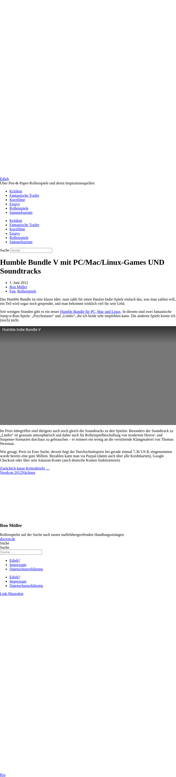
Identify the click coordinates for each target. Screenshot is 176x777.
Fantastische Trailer (24, 195)
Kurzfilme (17, 200)
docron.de (7, 539)
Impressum (17, 565)
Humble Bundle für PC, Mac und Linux (90, 312)
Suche (4, 250)
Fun (12, 291)
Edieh (4, 179)
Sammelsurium (20, 212)
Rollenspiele (18, 208)
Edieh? (14, 560)
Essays (14, 204)
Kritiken (15, 191)
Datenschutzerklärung (26, 569)
